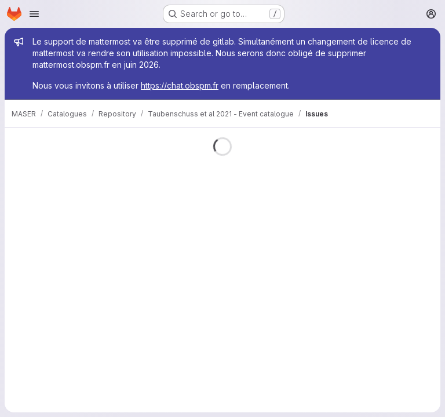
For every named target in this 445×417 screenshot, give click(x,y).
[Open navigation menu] (34, 14)
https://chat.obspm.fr (179, 85)
